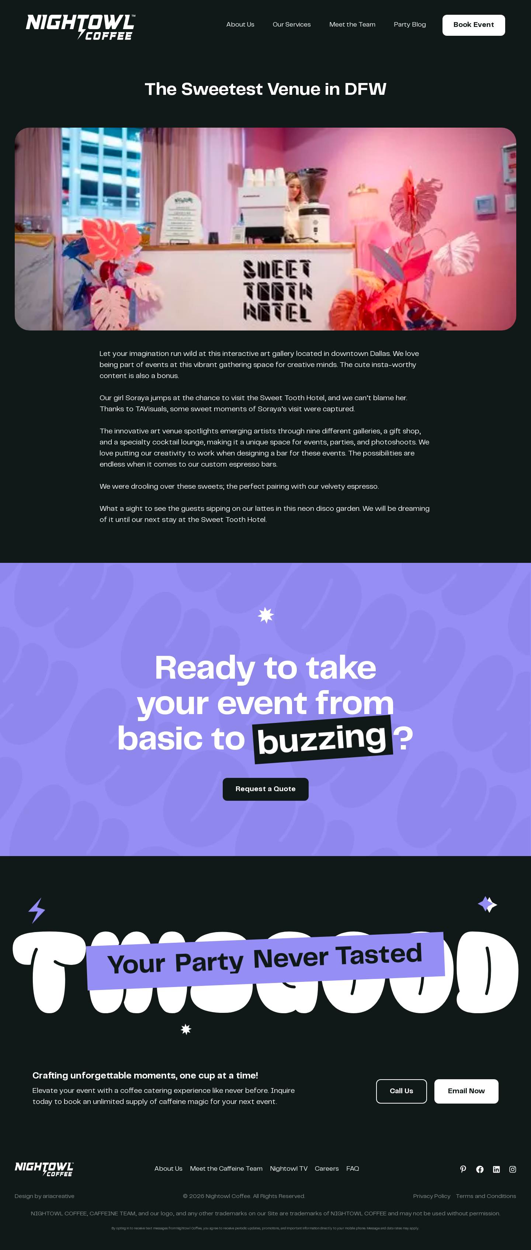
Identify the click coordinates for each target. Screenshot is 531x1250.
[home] (80, 27)
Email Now (466, 1091)
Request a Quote (266, 789)
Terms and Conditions (486, 1196)
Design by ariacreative (44, 1196)
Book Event (474, 25)
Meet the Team (352, 25)
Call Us (401, 1091)
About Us (240, 25)
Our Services (292, 25)
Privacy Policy (431, 1196)
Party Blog (410, 25)
